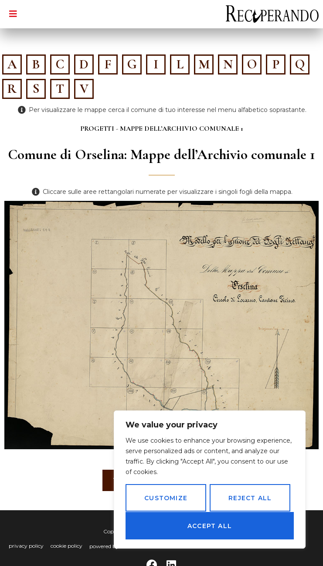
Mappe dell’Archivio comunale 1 (181, 128)
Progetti (97, 128)
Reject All (250, 498)
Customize (165, 498)
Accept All (209, 526)
